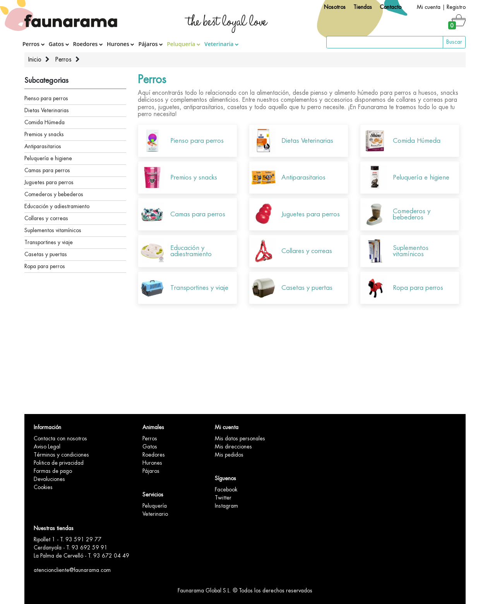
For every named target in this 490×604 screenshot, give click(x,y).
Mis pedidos (229, 454)
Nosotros (335, 6)
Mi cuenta (428, 6)
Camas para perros (47, 170)
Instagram (226, 505)
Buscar (454, 41)
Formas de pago (53, 470)
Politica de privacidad (59, 462)
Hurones (120, 44)
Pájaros (150, 44)
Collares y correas (46, 218)
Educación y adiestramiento (56, 206)
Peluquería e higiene (48, 158)
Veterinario (155, 513)
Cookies (43, 487)
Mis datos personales (240, 438)
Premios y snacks (44, 134)
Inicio (34, 59)
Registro (456, 6)
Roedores (88, 44)
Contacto (390, 6)
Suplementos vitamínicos (52, 230)
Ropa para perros (44, 266)
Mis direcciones (233, 446)
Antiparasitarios (42, 146)
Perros (33, 44)
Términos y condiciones (61, 454)
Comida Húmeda (44, 122)
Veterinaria (221, 44)
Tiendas (362, 6)
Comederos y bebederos (53, 194)
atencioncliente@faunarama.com (72, 569)
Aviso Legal (47, 446)
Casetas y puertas (45, 254)
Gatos (59, 44)
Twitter (223, 497)
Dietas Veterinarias (46, 110)
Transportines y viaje (48, 242)
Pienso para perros (46, 98)
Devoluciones (49, 479)
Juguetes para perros (49, 182)
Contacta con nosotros (60, 438)
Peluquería (183, 44)
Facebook (226, 489)
